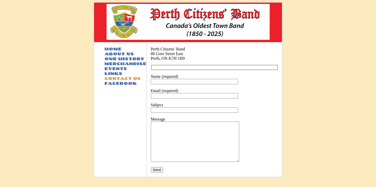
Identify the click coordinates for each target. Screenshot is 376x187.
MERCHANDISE (125, 63)
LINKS (113, 73)
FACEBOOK (120, 83)
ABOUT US (119, 53)
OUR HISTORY (124, 58)
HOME (113, 48)
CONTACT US (122, 78)
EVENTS (115, 68)
